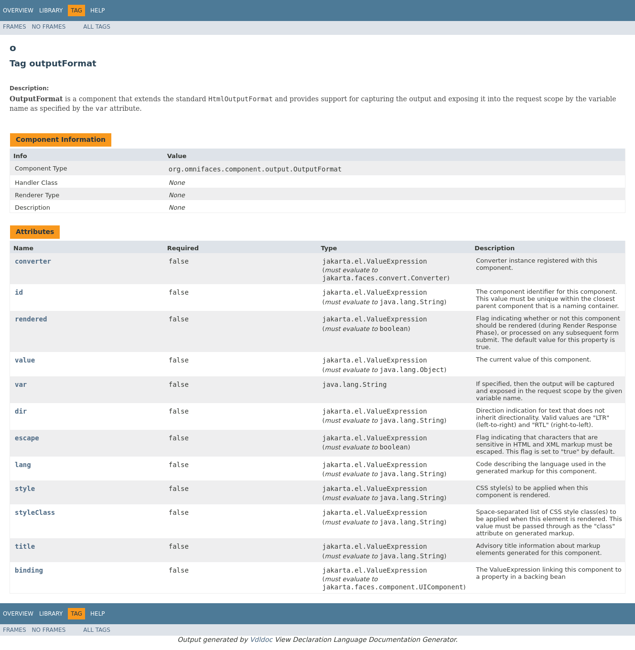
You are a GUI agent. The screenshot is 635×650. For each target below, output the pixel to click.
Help (97, 10)
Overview (18, 10)
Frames (14, 26)
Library (51, 10)
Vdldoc (261, 639)
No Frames (49, 26)
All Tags (96, 26)
